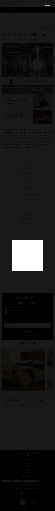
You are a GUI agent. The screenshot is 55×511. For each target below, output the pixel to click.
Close (47, 5)
